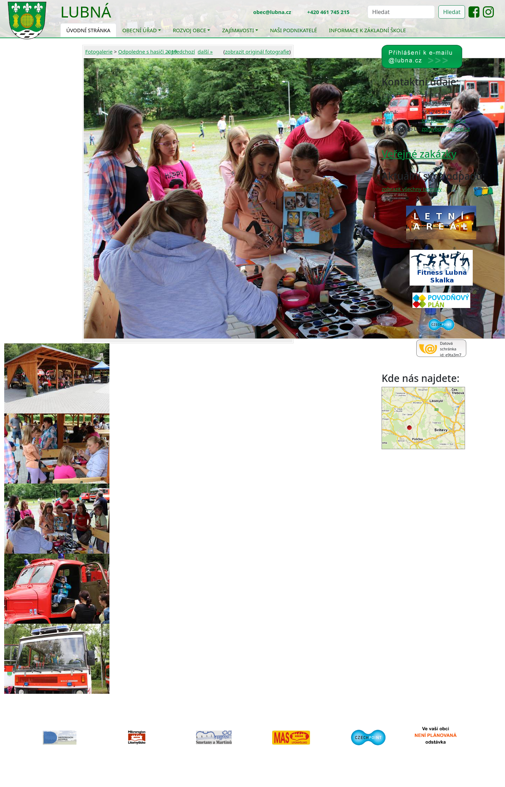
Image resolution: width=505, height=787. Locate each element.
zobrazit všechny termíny (412, 188)
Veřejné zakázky (419, 153)
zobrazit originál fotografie (257, 51)
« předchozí (181, 51)
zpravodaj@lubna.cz (446, 128)
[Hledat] (401, 12)
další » (205, 51)
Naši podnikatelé (293, 30)
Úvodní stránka (88, 30)
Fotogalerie (99, 51)
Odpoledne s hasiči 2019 (147, 51)
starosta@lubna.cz (444, 120)
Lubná (85, 11)
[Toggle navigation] (116, 16)
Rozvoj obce (189, 30)
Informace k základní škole (367, 30)
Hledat (451, 12)
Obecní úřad (139, 30)
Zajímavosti (238, 30)
